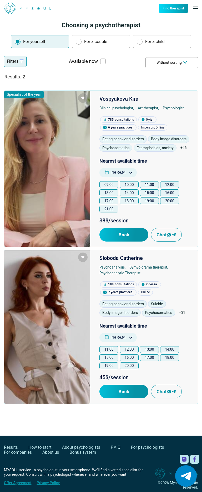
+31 (182, 312)
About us (50, 452)
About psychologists (81, 447)
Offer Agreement (17, 483)
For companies (18, 452)
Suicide (157, 304)
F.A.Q (115, 447)
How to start (40, 447)
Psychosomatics (115, 148)
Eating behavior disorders (123, 139)
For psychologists (147, 447)
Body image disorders (168, 139)
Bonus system (83, 452)
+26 (183, 148)
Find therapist (173, 8)
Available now (83, 61)
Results (11, 447)
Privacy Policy (48, 483)
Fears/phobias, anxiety (155, 148)
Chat (166, 234)
